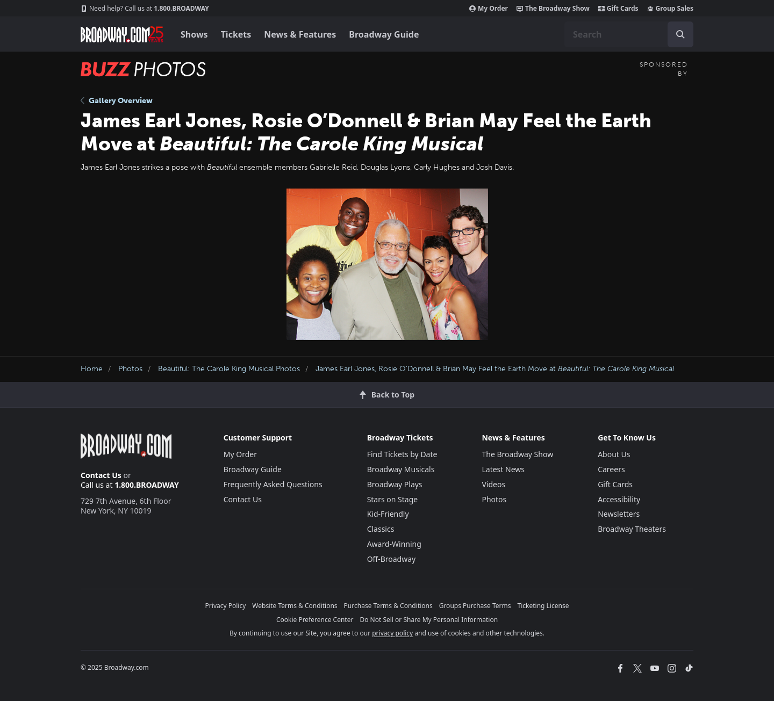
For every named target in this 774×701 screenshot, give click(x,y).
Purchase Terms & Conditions (388, 605)
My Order (488, 8)
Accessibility (619, 499)
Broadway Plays (394, 484)
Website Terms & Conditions (294, 605)
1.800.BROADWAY (145, 8)
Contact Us (101, 475)
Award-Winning (394, 544)
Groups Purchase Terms (475, 605)
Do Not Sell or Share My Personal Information (429, 619)
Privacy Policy (225, 605)
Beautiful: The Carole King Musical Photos (229, 368)
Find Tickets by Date (402, 454)
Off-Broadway (391, 559)
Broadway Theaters (632, 529)
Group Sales (670, 8)
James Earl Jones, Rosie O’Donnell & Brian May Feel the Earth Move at (495, 368)
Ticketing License (543, 605)
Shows (194, 34)
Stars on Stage (392, 499)
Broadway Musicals (401, 469)
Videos (493, 484)
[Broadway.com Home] (122, 34)
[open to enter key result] (680, 34)
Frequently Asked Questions (273, 484)
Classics (381, 529)
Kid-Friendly (388, 514)
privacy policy (392, 633)
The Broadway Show (553, 8)
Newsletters (619, 514)
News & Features (300, 34)
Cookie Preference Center (315, 619)
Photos (130, 368)
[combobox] (628, 34)
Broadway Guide (384, 34)
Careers (611, 469)
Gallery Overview (117, 100)
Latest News (503, 469)
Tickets (236, 34)
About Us (614, 454)
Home (92, 368)
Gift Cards (618, 8)
